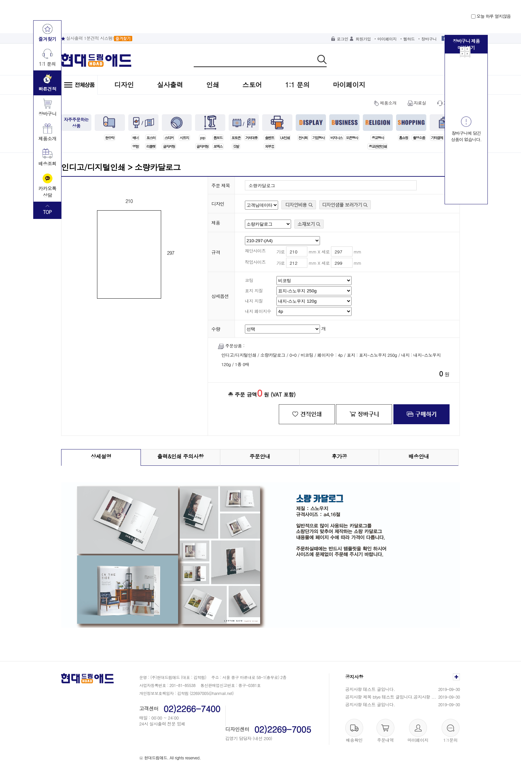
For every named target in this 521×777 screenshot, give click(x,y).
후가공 (339, 456)
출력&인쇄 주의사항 (180, 456)
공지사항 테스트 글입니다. (370, 689)
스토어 (252, 84)
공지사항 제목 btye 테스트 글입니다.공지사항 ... (390, 697)
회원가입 (363, 39)
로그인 (343, 39)
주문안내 (260, 456)
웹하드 (409, 39)
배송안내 (418, 456)
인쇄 (212, 84)
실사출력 (170, 84)
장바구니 (429, 39)
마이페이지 (387, 39)
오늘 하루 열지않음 (491, 16)
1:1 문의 (297, 84)
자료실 (420, 103)
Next (465, 52)
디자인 (124, 84)
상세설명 (101, 456)
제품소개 (388, 103)
